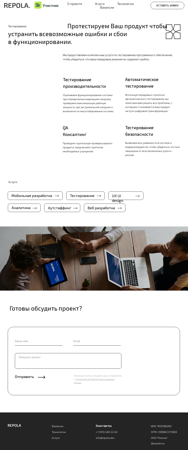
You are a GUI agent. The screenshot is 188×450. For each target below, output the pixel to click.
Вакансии (107, 7)
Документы (158, 443)
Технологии (125, 3)
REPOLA (14, 425)
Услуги (99, 3)
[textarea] (68, 361)
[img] (20, 436)
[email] (97, 341)
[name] (39, 341)
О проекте (74, 3)
